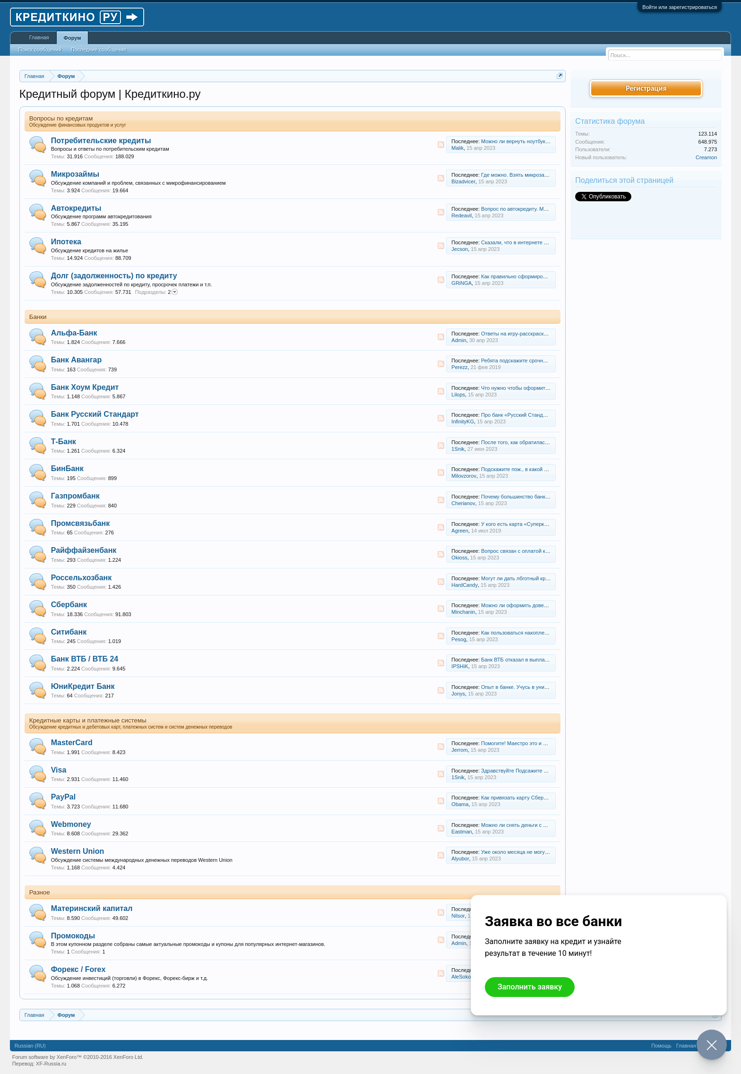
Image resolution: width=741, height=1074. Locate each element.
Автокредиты (76, 208)
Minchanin (463, 612)
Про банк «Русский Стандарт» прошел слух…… (538, 415)
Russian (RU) (30, 1045)
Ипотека (66, 242)
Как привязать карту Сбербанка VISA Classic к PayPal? (547, 797)
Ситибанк (69, 632)
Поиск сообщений (39, 49)
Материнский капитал (92, 908)
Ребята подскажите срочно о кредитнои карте (536, 360)
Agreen (459, 530)
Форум (72, 38)
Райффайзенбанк (84, 550)
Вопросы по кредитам (61, 118)
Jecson (459, 249)
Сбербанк (69, 605)
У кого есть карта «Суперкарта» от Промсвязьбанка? (545, 524)
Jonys (458, 693)
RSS (441, 144)
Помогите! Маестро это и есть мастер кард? (534, 743)
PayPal (63, 797)
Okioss (459, 557)
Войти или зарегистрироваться (679, 7)
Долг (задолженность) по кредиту (114, 276)
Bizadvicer (463, 181)
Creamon (706, 157)
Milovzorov (463, 476)
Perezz (459, 367)
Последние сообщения (98, 49)
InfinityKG (462, 421)
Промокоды (73, 936)
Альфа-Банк (74, 333)
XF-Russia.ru (51, 1063)
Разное (39, 892)
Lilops (458, 394)
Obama (459, 804)
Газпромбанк (75, 496)
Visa (59, 770)
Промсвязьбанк (80, 523)
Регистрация (646, 88)
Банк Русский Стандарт (95, 414)
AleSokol (461, 976)
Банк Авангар (76, 360)
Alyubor (460, 858)
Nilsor (458, 916)
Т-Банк (63, 442)
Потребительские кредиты (101, 141)
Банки (38, 316)
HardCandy (464, 585)
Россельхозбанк (81, 578)
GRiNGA (461, 283)
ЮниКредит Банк (83, 686)
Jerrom (459, 750)
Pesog (458, 639)
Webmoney (71, 824)
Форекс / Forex (78, 969)
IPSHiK (459, 666)
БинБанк (67, 468)
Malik (457, 148)
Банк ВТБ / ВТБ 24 (85, 659)
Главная (39, 37)
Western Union (77, 851)
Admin (458, 340)
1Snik (458, 449)
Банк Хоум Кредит (85, 387)
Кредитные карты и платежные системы (87, 720)
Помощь (661, 1045)
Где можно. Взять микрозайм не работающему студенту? (550, 175)
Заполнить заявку (530, 986)
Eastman (461, 831)
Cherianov (463, 503)
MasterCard (72, 743)
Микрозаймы (75, 174)
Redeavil (461, 215)
